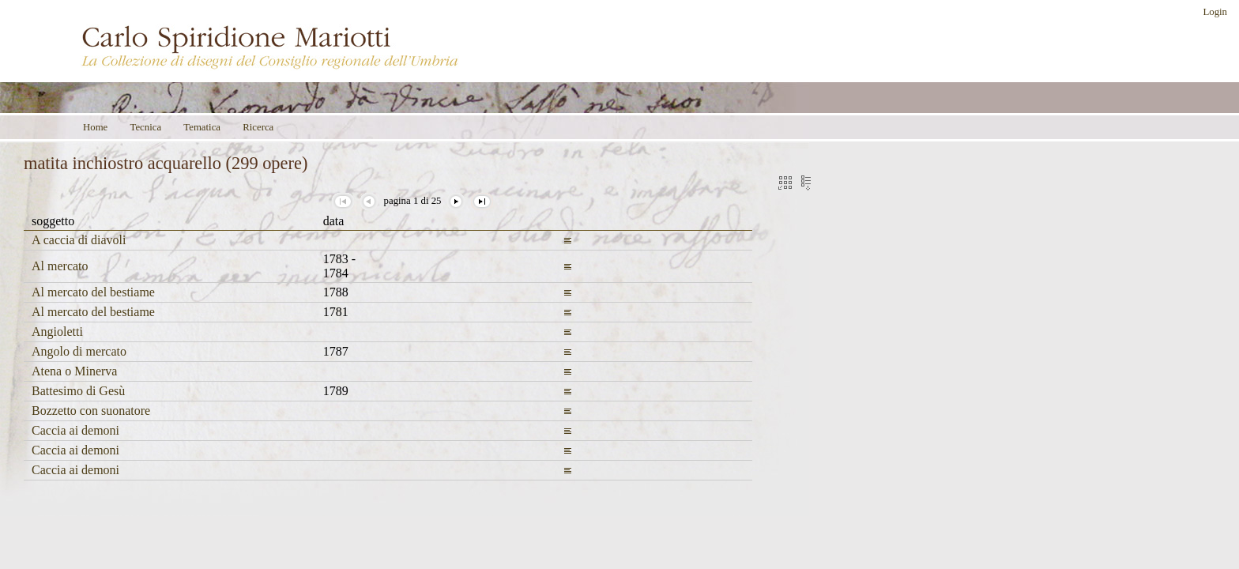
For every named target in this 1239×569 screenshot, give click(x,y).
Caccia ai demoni (75, 430)
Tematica (201, 127)
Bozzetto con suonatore (91, 410)
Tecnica (145, 127)
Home (95, 127)
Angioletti (57, 331)
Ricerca (258, 127)
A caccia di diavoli (79, 240)
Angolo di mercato (79, 351)
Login (1215, 11)
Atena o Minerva (74, 371)
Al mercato (60, 266)
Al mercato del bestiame (93, 292)
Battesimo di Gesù (78, 391)
